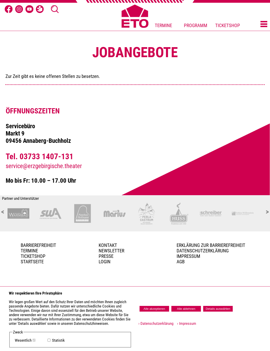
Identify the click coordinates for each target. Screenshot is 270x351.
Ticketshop (33, 256)
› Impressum (185, 323)
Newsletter (111, 251)
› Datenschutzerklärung (155, 323)
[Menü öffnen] (264, 24)
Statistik (58, 340)
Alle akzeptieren (154, 308)
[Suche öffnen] (55, 9)
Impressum (188, 256)
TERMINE (163, 25)
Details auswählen (218, 308)
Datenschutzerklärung (203, 251)
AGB (181, 261)
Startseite (32, 261)
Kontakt (108, 245)
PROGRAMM (195, 25)
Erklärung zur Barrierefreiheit (211, 245)
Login (104, 261)
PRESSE (106, 256)
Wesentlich (23, 340)
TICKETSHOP (227, 25)
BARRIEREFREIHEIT (38, 245)
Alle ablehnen (186, 308)
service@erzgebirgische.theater (44, 166)
